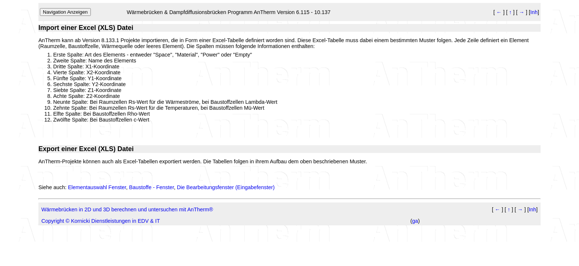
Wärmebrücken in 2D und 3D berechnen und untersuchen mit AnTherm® (127, 209)
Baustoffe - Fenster (151, 187)
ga (415, 221)
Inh (534, 12)
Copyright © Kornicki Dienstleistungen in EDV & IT (100, 221)
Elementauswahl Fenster (97, 187)
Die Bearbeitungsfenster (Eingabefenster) (226, 187)
